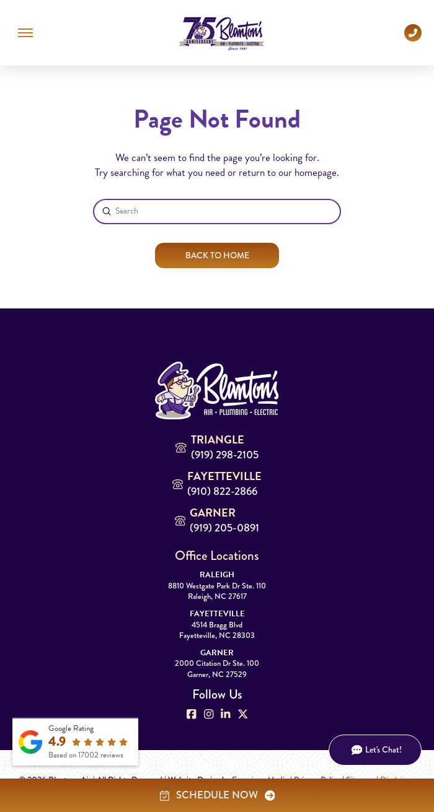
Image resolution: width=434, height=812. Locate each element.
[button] (25, 33)
